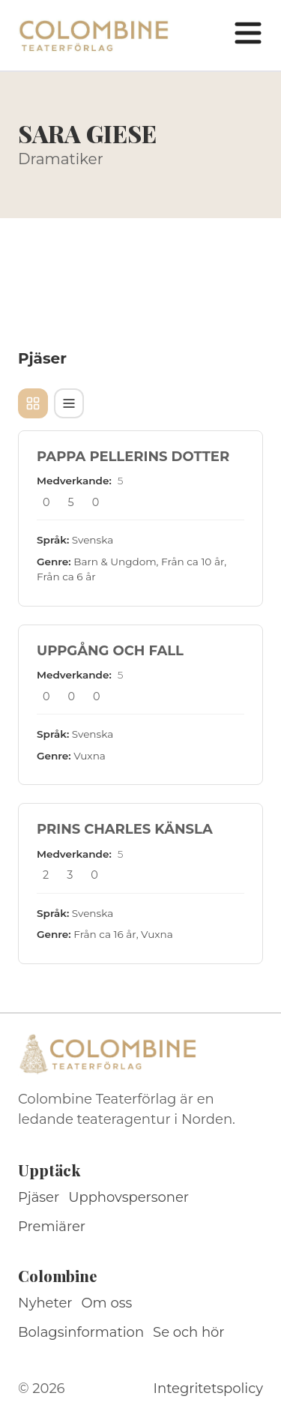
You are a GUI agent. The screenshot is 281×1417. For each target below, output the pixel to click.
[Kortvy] (33, 403)
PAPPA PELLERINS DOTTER (133, 456)
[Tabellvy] (69, 403)
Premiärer (51, 1226)
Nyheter (45, 1303)
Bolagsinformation (81, 1332)
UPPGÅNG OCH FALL (110, 651)
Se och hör (189, 1332)
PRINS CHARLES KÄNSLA (125, 829)
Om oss (107, 1303)
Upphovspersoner (128, 1197)
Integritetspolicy (208, 1388)
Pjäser (38, 1197)
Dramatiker (60, 159)
